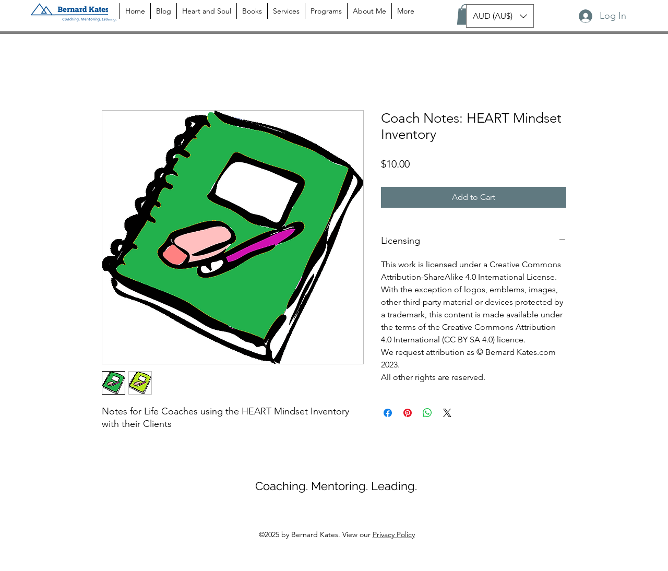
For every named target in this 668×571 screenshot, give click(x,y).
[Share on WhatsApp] (427, 413)
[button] (465, 14)
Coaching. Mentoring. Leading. (336, 486)
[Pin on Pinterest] (407, 413)
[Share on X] (447, 413)
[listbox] (500, 16)
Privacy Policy (394, 534)
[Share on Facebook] (387, 413)
